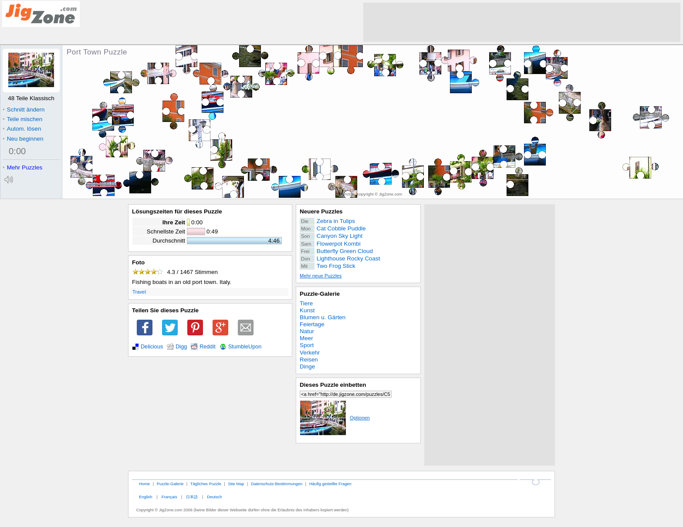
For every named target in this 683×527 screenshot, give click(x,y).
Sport (307, 345)
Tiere (306, 303)
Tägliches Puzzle (205, 483)
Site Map (236, 483)
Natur (307, 331)
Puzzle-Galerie (320, 294)
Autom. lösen (22, 128)
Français (169, 496)
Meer (306, 338)
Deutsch (214, 496)
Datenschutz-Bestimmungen (276, 483)
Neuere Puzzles (321, 211)
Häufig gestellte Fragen (330, 483)
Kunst (307, 310)
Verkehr (310, 352)
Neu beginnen (23, 138)
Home (144, 483)
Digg (181, 347)
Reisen (309, 359)
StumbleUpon (245, 347)
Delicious (152, 347)
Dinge (307, 366)
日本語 (192, 496)
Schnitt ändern (23, 109)
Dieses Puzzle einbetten (333, 385)
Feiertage (312, 324)
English (145, 496)
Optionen (335, 417)
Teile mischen (22, 119)
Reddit (207, 347)
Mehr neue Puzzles (321, 275)
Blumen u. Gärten (322, 317)
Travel (139, 291)
